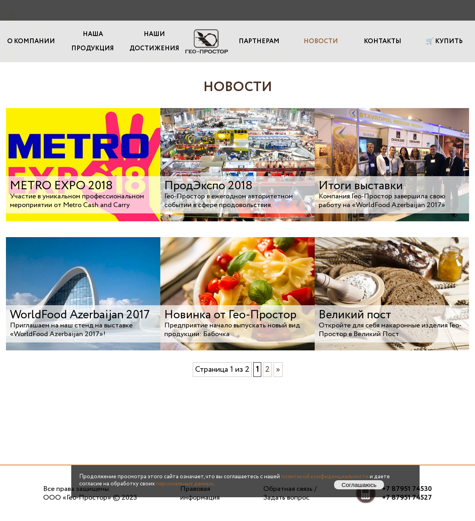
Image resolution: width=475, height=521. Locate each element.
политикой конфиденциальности (325, 477)
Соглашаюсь (359, 484)
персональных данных (184, 484)
